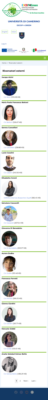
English (4, 32)
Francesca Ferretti (9, 279)
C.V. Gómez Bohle (10, 374)
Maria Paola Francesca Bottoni (15, 102)
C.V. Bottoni (8, 122)
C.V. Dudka (8, 273)
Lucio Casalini (8, 153)
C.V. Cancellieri (9, 147)
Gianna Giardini (8, 304)
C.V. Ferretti (8, 298)
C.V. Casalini (8, 173)
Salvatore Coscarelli (10, 203)
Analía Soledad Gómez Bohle (14, 354)
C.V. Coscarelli (9, 223)
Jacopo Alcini (7, 77)
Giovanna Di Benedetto (12, 228)
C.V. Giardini (8, 323)
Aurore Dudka (8, 253)
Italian (14, 32)
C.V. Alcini (7, 97)
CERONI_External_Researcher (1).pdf (17, 198)
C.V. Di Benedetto (10, 248)
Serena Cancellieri (9, 128)
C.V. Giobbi (8, 349)
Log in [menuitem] (4, 44)
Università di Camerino (24, 21)
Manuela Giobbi (8, 329)
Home (4, 63)
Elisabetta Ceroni (9, 178)
